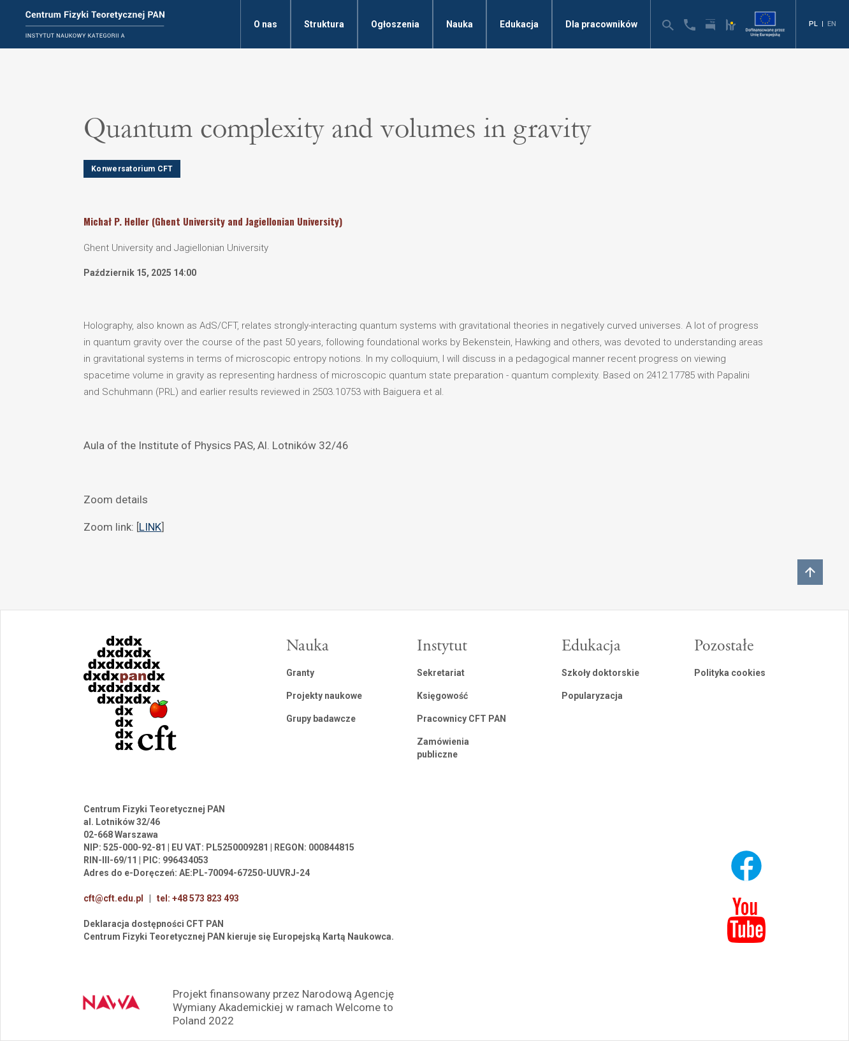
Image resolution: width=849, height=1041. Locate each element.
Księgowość (442, 696)
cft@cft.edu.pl (113, 898)
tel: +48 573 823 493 (198, 898)
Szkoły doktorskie (600, 673)
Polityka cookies (730, 673)
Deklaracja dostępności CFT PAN (153, 924)
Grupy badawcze (321, 719)
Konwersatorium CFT (132, 168)
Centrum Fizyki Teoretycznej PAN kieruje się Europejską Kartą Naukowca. (238, 936)
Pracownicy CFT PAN (461, 719)
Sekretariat (441, 673)
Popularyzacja (592, 696)
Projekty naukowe (324, 696)
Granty (300, 673)
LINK (150, 526)
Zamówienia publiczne (443, 747)
